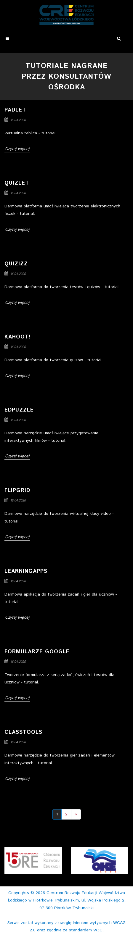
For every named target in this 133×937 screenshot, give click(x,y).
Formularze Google (37, 652)
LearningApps (25, 571)
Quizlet (16, 183)
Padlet (15, 110)
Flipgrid (17, 490)
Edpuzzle (19, 410)
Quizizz (16, 264)
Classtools (23, 732)
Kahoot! (17, 337)
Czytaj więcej (17, 149)
